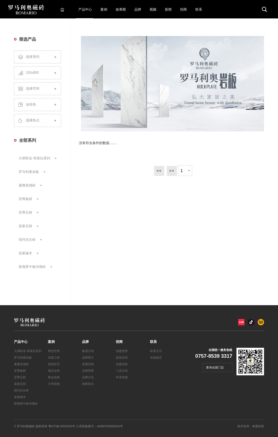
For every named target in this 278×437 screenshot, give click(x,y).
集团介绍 (88, 351)
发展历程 (88, 364)
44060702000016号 (110, 426)
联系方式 (156, 351)
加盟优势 (122, 351)
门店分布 (122, 370)
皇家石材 (25, 226)
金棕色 (37, 105)
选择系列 (37, 57)
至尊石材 (25, 212)
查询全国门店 (215, 367)
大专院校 (54, 384)
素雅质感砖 (27, 185)
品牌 (138, 9)
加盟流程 (122, 364)
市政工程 (54, 357)
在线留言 (156, 357)
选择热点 (37, 120)
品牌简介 (88, 357)
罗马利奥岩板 (29, 172)
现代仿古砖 (27, 239)
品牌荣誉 (88, 370)
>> (172, 170)
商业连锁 (54, 377)
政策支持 (122, 357)
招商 (184, 9)
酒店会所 (54, 370)
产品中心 (85, 9)
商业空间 (54, 351)
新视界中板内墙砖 (32, 267)
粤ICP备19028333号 (61, 426)
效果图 (121, 9)
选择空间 (37, 89)
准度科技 (258, 426)
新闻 (168, 9)
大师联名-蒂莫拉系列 (34, 158)
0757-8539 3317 (213, 356)
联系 (199, 9)
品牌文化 (88, 377)
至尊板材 (25, 199)
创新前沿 (88, 384)
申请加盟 (122, 377)
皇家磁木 (25, 253)
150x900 (37, 73)
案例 (104, 9)
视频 (153, 9)
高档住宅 (54, 364)
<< (158, 170)
